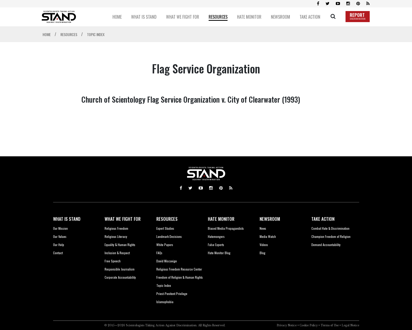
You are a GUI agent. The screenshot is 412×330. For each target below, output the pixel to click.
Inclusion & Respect (117, 253)
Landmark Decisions (169, 236)
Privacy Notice (287, 325)
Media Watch (268, 236)
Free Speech (113, 261)
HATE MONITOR (221, 219)
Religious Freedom (116, 228)
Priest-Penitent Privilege (171, 293)
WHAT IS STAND (66, 219)
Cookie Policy (309, 325)
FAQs (159, 253)
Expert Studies (165, 228)
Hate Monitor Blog (219, 253)
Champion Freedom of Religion (331, 236)
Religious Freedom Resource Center (179, 269)
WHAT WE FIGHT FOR (123, 219)
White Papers (164, 244)
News (263, 228)
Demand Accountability (326, 244)
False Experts (216, 244)
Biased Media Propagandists (226, 228)
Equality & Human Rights (120, 244)
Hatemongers (216, 236)
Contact (58, 253)
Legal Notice (350, 325)
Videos (264, 244)
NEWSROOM (270, 219)
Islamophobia (164, 301)
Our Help (58, 244)
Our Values (59, 236)
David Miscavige (166, 261)
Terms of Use (330, 325)
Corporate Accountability (120, 277)
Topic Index (163, 285)
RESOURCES (167, 219)
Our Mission (60, 228)
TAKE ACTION (322, 219)
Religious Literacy (116, 236)
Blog (262, 253)
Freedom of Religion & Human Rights (179, 277)
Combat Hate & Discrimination (330, 228)
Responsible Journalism (120, 269)
